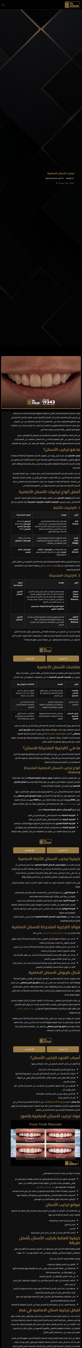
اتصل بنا (63, 658)
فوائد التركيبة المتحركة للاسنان (55, 933)
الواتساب (29, 658)
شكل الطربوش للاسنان (26, 1008)
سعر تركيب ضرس (70, 804)
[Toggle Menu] (3, 5)
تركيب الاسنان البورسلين (45, 1187)
